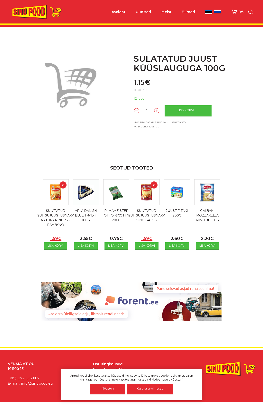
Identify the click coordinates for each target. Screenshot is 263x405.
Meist (166, 12)
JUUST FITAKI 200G (177, 213)
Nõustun (108, 388)
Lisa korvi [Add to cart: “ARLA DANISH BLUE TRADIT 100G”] (86, 245)
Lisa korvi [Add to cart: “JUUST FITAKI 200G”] (177, 245)
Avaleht (118, 12)
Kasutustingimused (150, 388)
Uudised (143, 12)
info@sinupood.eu (37, 383)
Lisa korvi (185, 110)
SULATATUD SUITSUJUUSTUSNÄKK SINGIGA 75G (146, 215)
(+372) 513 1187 (27, 378)
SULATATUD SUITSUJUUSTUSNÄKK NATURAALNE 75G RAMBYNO (55, 218)
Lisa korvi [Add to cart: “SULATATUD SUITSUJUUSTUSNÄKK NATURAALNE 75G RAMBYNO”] (55, 245)
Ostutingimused (108, 364)
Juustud (154, 126)
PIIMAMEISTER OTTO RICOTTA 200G (116, 215)
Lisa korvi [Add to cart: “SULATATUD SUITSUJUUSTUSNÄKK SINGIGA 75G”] (147, 245)
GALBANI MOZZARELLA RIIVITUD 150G (207, 215)
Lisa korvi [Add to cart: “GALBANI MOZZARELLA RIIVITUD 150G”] (207, 245)
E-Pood (188, 12)
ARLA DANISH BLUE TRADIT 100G (86, 215)
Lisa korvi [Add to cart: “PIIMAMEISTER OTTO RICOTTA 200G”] (116, 245)
